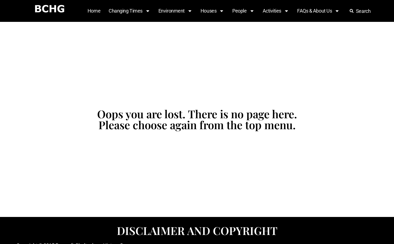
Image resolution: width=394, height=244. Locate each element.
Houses (212, 11)
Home (94, 11)
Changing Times (129, 11)
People (243, 11)
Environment (175, 11)
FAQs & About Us (318, 11)
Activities (276, 11)
